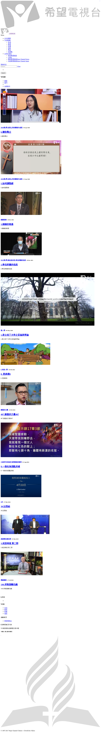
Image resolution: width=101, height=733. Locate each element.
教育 (5, 610)
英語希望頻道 (12, 55)
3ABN (10, 57)
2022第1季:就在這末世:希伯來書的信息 (13, 260)
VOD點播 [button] (7, 40)
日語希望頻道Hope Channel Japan (18, 61)
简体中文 (4, 64)
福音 (5, 613)
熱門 (5, 83)
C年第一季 (4, 369)
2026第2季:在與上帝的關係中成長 (11, 127)
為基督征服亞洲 (6, 539)
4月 (2, 502)
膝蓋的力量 (4, 410)
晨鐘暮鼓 (4, 580)
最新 (5, 81)
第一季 (3, 330)
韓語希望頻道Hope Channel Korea (18, 59)
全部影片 (7, 86)
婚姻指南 (4, 219)
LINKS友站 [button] (8, 53)
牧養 (5, 611)
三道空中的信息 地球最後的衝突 (11, 462)
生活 (5, 608)
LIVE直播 (7, 38)
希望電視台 (8, 621)
